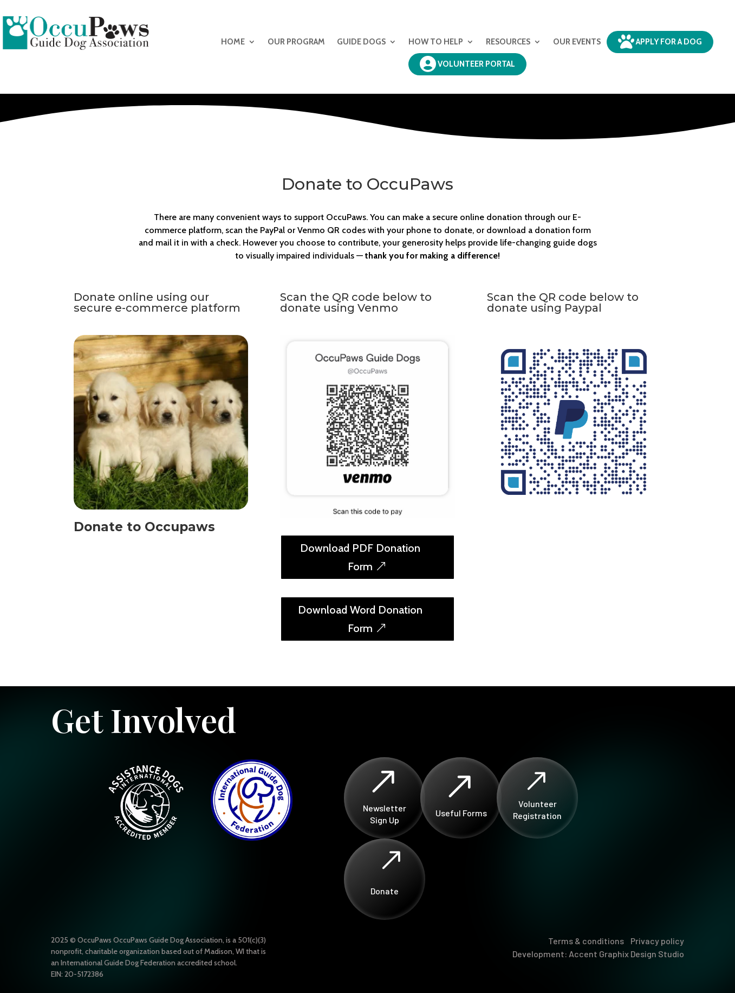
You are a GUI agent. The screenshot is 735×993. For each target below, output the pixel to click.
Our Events (577, 42)
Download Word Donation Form (360, 619)
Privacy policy (657, 941)
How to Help (435, 42)
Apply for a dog (660, 42)
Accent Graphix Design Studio (626, 954)
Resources (508, 42)
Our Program (296, 42)
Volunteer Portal (467, 64)
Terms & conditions (586, 941)
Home (233, 42)
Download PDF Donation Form (360, 557)
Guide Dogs (361, 42)
